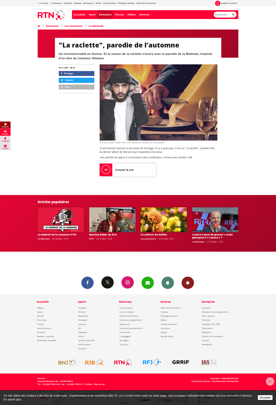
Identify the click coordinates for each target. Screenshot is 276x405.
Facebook (87, 283)
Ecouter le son (117, 170)
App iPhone (168, 283)
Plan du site (99, 384)
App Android (188, 283)
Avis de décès (167, 336)
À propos (206, 308)
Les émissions (74, 26)
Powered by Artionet (201, 381)
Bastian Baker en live (103, 234)
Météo (164, 320)
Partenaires (207, 328)
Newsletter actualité (46, 340)
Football (82, 308)
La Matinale (96, 26)
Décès (98, 3)
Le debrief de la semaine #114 (57, 234)
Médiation (206, 332)
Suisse (40, 312)
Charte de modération (212, 336)
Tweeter (67, 80)
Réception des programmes (215, 312)
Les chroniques (127, 312)
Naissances (88, 3)
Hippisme (82, 332)
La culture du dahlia (154, 234)
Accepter (265, 397)
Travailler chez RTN (210, 324)
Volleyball (82, 320)
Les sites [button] (43, 3)
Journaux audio (44, 328)
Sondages (124, 340)
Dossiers (41, 332)
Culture (40, 324)
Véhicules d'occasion (146, 3)
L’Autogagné (125, 336)
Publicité (206, 320)
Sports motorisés (86, 340)
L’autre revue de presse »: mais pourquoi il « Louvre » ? (212, 236)
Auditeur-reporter (226, 3)
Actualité (79, 14)
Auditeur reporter (45, 336)
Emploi (164, 332)
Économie (42, 320)
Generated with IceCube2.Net (225, 381)
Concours (124, 344)
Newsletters (148, 283)
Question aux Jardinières (131, 328)
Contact (205, 340)
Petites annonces (169, 324)
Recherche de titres (129, 316)
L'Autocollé (125, 332)
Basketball (83, 316)
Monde (40, 316)
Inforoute (68, 3)
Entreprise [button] (56, 3)
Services (144, 14)
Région (40, 308)
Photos (119, 14)
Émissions (105, 14)
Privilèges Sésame (126, 3)
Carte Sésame (109, 3)
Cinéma (164, 312)
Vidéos (131, 14)
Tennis (81, 336)
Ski (79, 328)
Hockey (81, 312)
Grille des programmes (131, 320)
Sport (92, 14)
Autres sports (84, 344)
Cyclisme (82, 324)
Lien (65, 87)
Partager (67, 73)
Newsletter (207, 344)
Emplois (77, 3)
